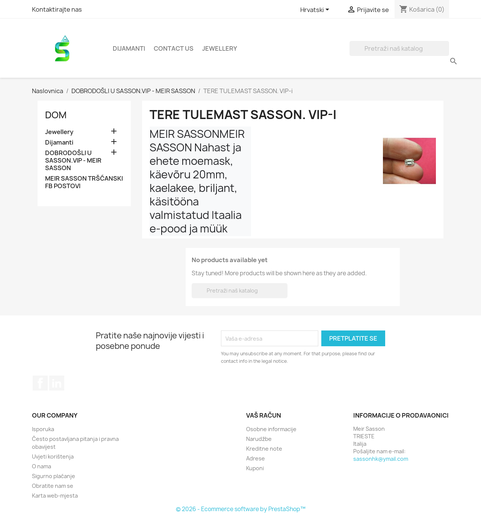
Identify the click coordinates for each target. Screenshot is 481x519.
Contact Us (174, 48)
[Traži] (399, 48)
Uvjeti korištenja (53, 456)
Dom (56, 115)
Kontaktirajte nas (57, 9)
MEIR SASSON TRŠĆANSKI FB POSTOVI (84, 182)
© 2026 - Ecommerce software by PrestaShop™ (241, 509)
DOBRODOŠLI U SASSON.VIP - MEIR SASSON (73, 160)
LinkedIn (56, 383)
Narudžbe (259, 438)
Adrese (255, 458)
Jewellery (219, 48)
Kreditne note (264, 448)
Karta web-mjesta (55, 495)
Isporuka (43, 429)
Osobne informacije (271, 429)
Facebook (40, 383)
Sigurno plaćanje (53, 476)
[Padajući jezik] (316, 10)
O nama (41, 466)
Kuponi (255, 468)
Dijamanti (129, 48)
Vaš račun (263, 415)
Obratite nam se (52, 485)
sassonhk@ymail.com (380, 458)
